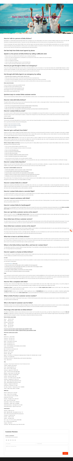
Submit (65, 453)
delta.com (11, 263)
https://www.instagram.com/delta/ (14, 125)
